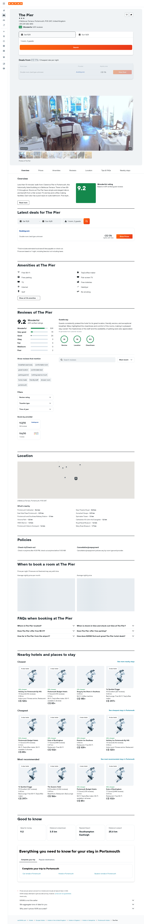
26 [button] (52, 78)
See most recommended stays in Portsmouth (117, 759)
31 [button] (41, 83)
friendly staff (34, 380)
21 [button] (63, 72)
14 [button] (63, 67)
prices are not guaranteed (63, 893)
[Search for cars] (4, 20)
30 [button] (35, 83)
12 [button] (52, 67)
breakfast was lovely (25, 365)
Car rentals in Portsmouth (32, 874)
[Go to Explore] (4, 36)
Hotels (31, 920)
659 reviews (38, 27)
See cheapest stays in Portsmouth (121, 710)
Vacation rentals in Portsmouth (105, 874)
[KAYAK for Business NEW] (4, 50)
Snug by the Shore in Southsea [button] (88, 692)
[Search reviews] (89, 359)
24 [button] (41, 78)
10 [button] (41, 67)
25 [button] (46, 78)
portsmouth (22, 385)
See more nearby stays (125, 662)
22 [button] (68, 72)
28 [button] (63, 78)
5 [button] (51, 61)
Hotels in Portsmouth (66, 874)
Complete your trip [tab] (28, 860)
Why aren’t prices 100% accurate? (77, 908)
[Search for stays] (4, 15)
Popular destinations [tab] (47, 860)
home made (22, 380)
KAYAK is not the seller (77, 900)
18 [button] (46, 72)
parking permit (23, 375)
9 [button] (35, 67)
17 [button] (40, 72)
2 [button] (35, 61)
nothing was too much (39, 375)
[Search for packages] (4, 25)
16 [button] (35, 72)
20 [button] (57, 72)
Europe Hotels (40, 920)
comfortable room (41, 365)
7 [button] (62, 61)
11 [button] (46, 67)
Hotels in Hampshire (88, 920)
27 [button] (57, 78)
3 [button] (40, 61)
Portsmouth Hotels (104, 920)
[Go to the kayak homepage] (15, 3)
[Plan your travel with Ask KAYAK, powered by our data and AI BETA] (4, 31)
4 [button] (46, 61)
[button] (3, 3)
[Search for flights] (4, 10)
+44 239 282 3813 (26, 24)
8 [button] (68, 61)
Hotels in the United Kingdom (57, 920)
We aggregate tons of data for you (77, 904)
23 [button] (35, 78)
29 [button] (68, 78)
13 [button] (57, 67)
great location (23, 370)
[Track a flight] (4, 41)
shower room (45, 380)
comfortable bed (37, 370)
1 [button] (68, 56)
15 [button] (68, 67)
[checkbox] (28, 424)
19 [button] (52, 72)
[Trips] (4, 57)
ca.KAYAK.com (21, 920)
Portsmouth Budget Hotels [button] (57, 692)
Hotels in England (74, 920)
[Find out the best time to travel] (4, 46)
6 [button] (57, 61)
